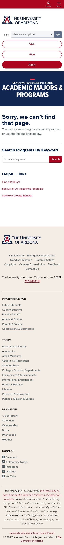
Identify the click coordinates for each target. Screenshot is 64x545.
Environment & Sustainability (19, 375)
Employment (16, 255)
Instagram (12, 467)
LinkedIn (11, 471)
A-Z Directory (10, 416)
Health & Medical (12, 384)
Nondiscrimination (21, 260)
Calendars (8, 420)
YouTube (11, 476)
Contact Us (32, 269)
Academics (8, 351)
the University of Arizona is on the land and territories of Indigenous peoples (32, 495)
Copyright (10, 264)
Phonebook (9, 435)
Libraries (7, 389)
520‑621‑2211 (32, 281)
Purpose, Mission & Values (18, 399)
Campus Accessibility (32, 264)
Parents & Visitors (12, 324)
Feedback (54, 264)
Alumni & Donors (12, 319)
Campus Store (10, 365)
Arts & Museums (11, 356)
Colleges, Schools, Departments (21, 370)
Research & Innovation (15, 394)
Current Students (12, 310)
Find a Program (11, 182)
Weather (7, 439)
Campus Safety (44, 260)
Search (55, 159)
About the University (14, 346)
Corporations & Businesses (18, 329)
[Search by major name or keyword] (26, 159)
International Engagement (17, 380)
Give (32, 54)
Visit (32, 44)
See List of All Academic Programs (22, 189)
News (5, 430)
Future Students (11, 305)
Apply (32, 64)
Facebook (12, 457)
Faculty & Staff (10, 314)
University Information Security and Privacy (32, 533)
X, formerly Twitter (17, 462)
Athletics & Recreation (15, 360)
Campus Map (10, 425)
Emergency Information (41, 255)
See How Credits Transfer (17, 195)
